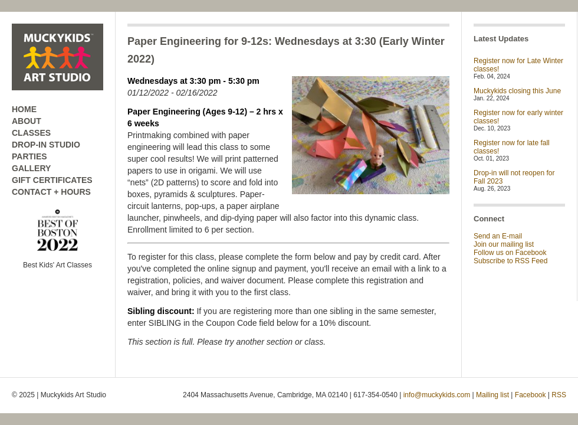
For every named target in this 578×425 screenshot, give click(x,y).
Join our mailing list (504, 244)
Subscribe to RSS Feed (510, 261)
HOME (24, 109)
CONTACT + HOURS (51, 192)
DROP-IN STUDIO (46, 144)
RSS (558, 395)
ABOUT (26, 121)
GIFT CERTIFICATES (52, 180)
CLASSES (31, 133)
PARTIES (29, 156)
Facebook (530, 395)
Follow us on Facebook (510, 253)
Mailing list (492, 395)
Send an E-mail (498, 236)
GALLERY (31, 168)
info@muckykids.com (437, 395)
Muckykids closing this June (517, 91)
